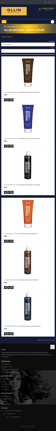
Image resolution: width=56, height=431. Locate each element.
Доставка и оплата (7, 366)
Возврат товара (6, 404)
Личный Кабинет (6, 396)
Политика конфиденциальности (10, 369)
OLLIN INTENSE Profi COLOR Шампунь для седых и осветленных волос (22, 326)
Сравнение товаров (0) (6, 36)
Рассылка (4, 386)
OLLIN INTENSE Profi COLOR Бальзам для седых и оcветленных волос (22, 138)
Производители (6, 379)
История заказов (6, 398)
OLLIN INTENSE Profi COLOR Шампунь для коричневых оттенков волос (22, 184)
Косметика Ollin (6, 364)
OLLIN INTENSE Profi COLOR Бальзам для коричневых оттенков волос (22, 92)
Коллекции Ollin (12, 26)
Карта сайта (5, 389)
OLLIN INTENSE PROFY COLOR (28, 26)
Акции (3, 381)
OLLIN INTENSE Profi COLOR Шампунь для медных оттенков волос (21, 280)
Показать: (52, 48)
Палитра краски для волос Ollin (10, 372)
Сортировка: (52, 41)
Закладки (4, 401)
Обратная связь (6, 384)
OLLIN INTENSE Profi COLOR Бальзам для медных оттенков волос (21, 233)
